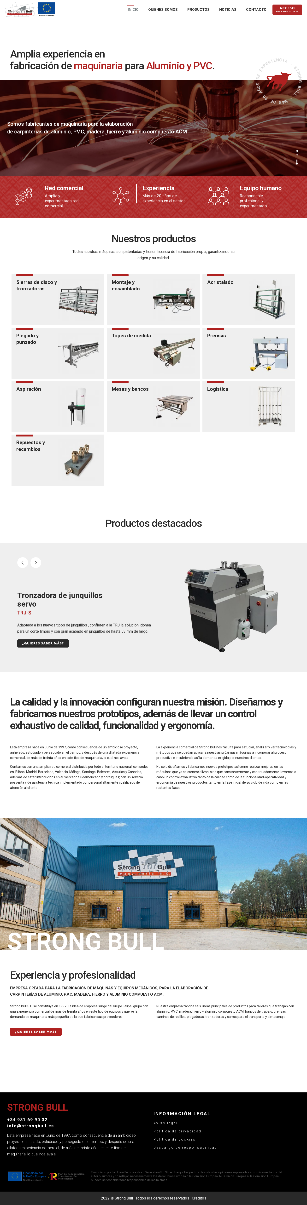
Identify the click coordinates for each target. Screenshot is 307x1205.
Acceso (287, 10)
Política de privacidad (177, 1131)
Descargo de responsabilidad (185, 1147)
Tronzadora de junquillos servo (60, 599)
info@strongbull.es (30, 1125)
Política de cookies (175, 1139)
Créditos (199, 1198)
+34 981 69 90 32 (27, 1119)
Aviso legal (166, 1123)
